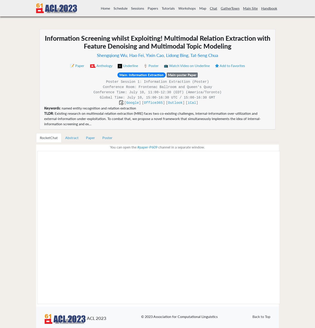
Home (105, 8)
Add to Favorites (230, 65)
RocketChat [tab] (49, 138)
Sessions (137, 8)
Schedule (121, 8)
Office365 (153, 103)
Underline (128, 65)
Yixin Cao (155, 55)
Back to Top (261, 316)
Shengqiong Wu (112, 55)
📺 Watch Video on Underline (187, 65)
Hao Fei (136, 55)
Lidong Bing (177, 55)
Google (132, 103)
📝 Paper (77, 65)
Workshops (187, 8)
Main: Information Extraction (141, 75)
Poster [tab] (107, 138)
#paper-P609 (147, 147)
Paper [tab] (90, 138)
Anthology (101, 65)
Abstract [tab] (72, 138)
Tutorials (168, 8)
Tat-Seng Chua (204, 55)
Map (202, 8)
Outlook (175, 103)
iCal (192, 103)
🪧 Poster (151, 65)
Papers (153, 8)
